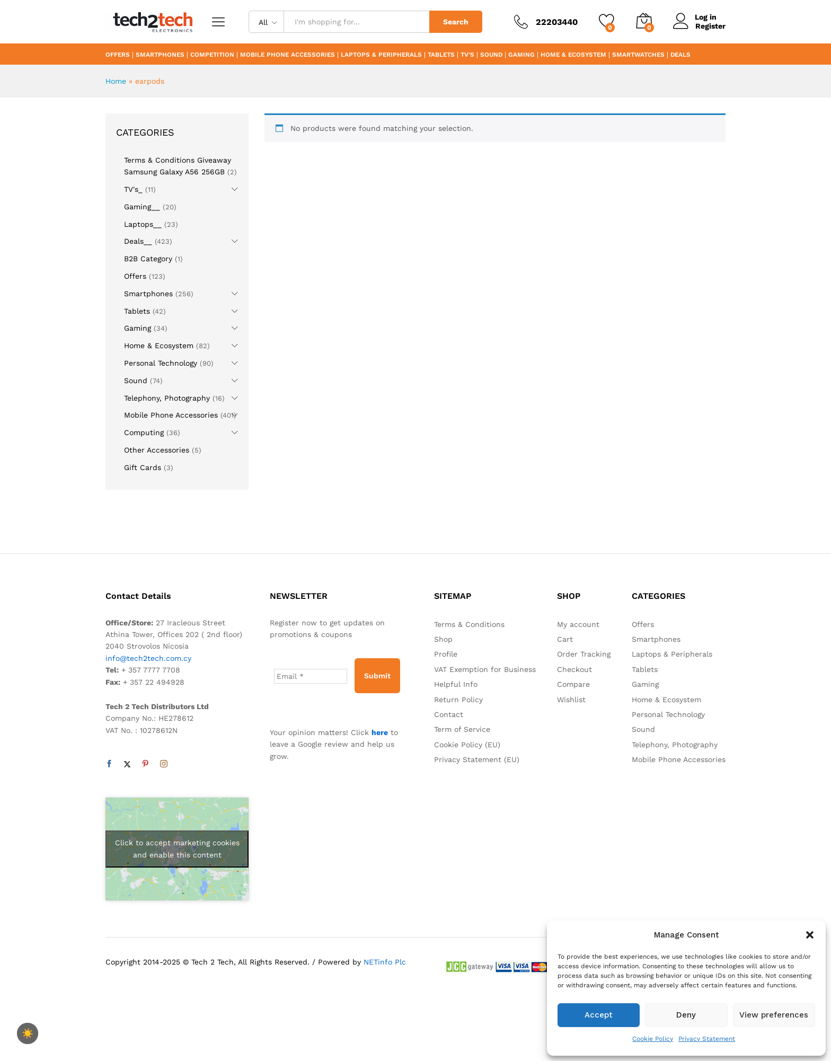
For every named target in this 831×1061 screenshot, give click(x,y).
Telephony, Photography (167, 398)
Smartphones (160, 55)
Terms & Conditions (469, 624)
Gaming (521, 55)
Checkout (574, 669)
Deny (686, 1015)
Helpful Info (456, 684)
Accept (599, 1015)
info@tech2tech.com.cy (148, 658)
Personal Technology (160, 363)
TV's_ (133, 189)
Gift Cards (142, 467)
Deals (680, 55)
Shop (443, 639)
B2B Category (148, 258)
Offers (117, 55)
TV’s (467, 55)
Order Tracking (584, 654)
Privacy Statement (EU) (476, 759)
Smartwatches (638, 55)
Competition (212, 55)
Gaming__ (142, 206)
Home (115, 81)
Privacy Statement (706, 1038)
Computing (144, 432)
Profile (445, 654)
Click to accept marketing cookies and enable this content (177, 848)
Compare (573, 684)
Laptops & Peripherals (381, 55)
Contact (448, 714)
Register (710, 26)
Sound (491, 55)
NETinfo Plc (385, 962)
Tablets (441, 55)
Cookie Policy (652, 1038)
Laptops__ (143, 224)
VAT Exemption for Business (485, 669)
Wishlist (571, 699)
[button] (810, 935)
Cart (565, 639)
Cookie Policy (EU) (467, 744)
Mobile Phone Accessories (287, 55)
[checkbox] (27, 1033)
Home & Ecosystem (573, 55)
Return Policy (458, 699)
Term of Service (462, 729)
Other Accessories (156, 450)
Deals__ (138, 241)
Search (455, 21)
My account (578, 624)
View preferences (773, 1015)
